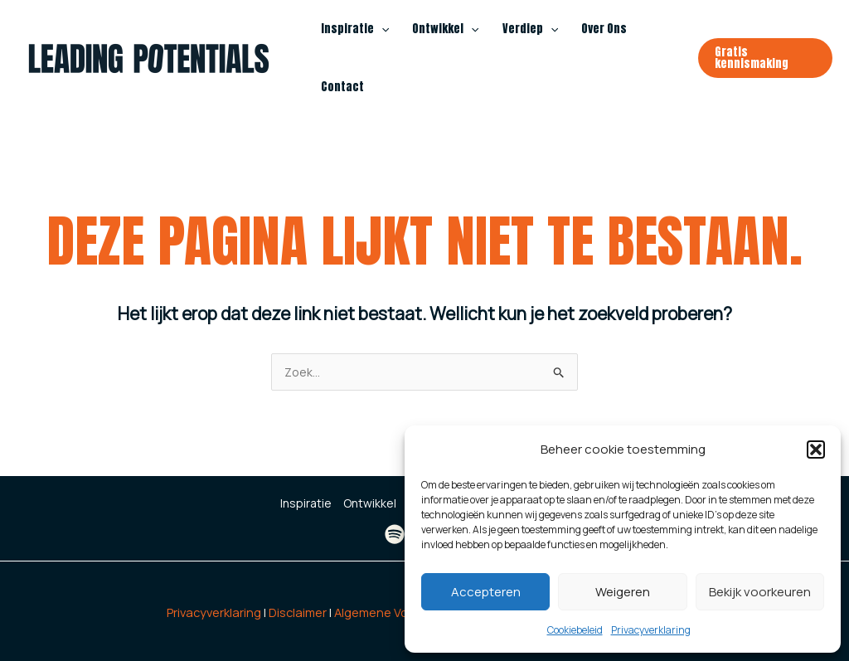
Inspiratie (355, 29)
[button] (816, 449)
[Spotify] (395, 534)
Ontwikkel (445, 29)
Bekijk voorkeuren (760, 591)
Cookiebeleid (575, 630)
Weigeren (622, 591)
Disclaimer (298, 612)
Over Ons (604, 28)
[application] (381, 29)
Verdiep (530, 29)
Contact (342, 86)
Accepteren (486, 591)
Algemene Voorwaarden (402, 612)
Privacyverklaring (651, 630)
